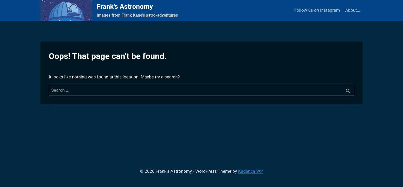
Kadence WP (250, 171)
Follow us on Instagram (317, 10)
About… (352, 10)
